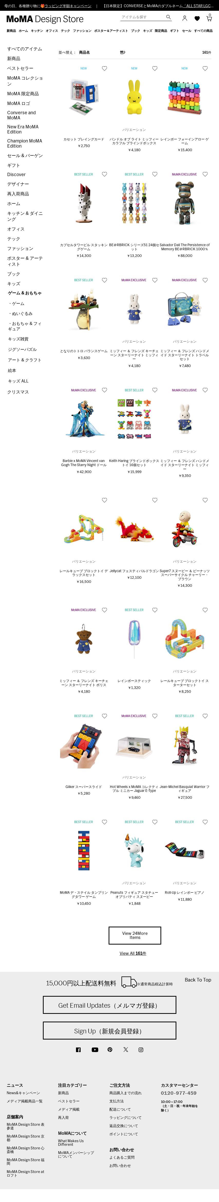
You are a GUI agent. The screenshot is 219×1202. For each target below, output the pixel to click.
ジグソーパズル (22, 350)
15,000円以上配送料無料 (109, 982)
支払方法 (116, 1101)
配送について (120, 1109)
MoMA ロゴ (18, 103)
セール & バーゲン (25, 155)
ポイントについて (123, 1134)
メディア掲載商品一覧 (25, 1101)
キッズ (13, 284)
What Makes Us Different (71, 1143)
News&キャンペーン (23, 1093)
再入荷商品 (18, 194)
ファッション (20, 248)
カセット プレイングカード (83, 139)
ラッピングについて (125, 1118)
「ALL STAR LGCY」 (199, 6)
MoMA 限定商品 (23, 94)
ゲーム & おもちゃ (25, 293)
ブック (13, 274)
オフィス (16, 229)
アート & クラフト (25, 360)
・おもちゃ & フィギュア (25, 326)
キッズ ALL (18, 381)
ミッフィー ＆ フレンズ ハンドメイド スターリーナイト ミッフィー (184, 465)
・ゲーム (16, 304)
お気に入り (104, 68)
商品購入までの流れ (125, 1093)
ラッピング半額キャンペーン (68, 6)
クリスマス (18, 392)
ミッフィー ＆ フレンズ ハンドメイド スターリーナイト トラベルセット (184, 355)
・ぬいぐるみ (20, 314)
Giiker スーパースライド (83, 787)
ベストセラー (20, 68)
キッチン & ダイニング (25, 216)
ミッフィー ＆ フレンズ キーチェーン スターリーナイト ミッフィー (134, 355)
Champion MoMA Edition (24, 143)
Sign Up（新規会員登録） (109, 1031)
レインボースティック (134, 681)
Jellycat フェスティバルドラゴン (134, 571)
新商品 (13, 58)
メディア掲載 (69, 1109)
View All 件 (133, 953)
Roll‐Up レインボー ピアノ (184, 893)
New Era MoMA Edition (23, 129)
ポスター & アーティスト (25, 261)
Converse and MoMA (21, 115)
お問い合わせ (120, 1166)
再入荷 (63, 1118)
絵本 (12, 371)
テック (13, 239)
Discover (16, 174)
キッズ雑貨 (18, 339)
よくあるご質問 (122, 1157)
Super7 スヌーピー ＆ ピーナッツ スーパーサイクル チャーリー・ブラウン (185, 575)
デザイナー (18, 184)
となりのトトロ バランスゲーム (84, 351)
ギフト (13, 165)
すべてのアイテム (24, 49)
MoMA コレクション (25, 81)
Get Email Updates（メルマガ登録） (109, 1005)
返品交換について (123, 1126)
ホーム (13, 203)
